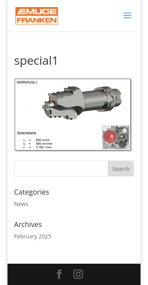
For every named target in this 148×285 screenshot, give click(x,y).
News (21, 204)
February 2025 (32, 236)
